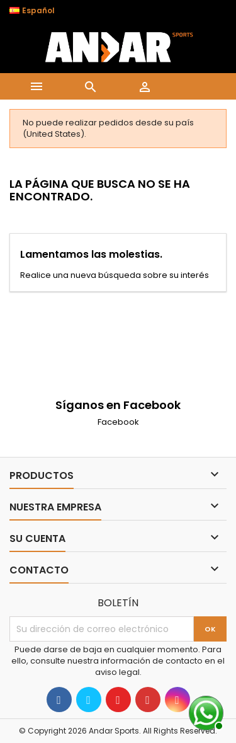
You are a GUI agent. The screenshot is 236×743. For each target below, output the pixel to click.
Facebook (118, 422)
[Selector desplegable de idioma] (38, 10)
